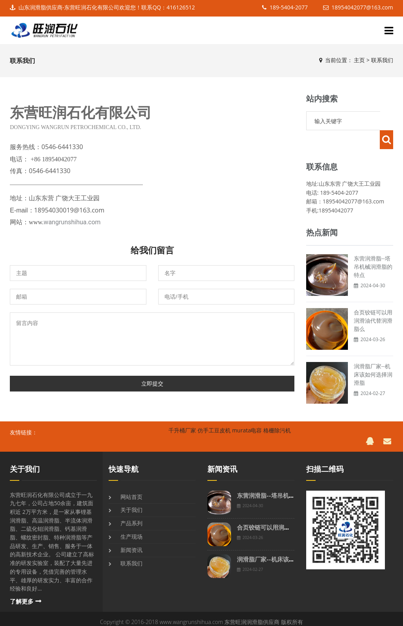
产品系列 (131, 519)
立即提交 (152, 383)
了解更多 (21, 597)
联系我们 (382, 60)
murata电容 (247, 426)
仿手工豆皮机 (214, 426)
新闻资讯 (131, 545)
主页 (359, 60)
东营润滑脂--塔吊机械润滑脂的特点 (373, 248)
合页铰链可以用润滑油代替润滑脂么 (373, 302)
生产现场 (131, 532)
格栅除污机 (277, 426)
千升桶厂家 (182, 426)
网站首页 (131, 492)
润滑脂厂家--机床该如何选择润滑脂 (373, 355)
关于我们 (25, 464)
